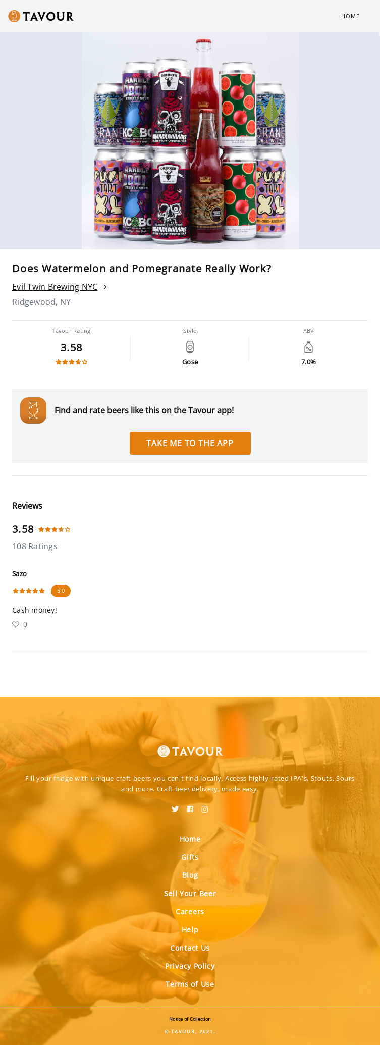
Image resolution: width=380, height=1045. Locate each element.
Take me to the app (189, 443)
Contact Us (190, 948)
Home (350, 16)
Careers (190, 911)
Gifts (190, 857)
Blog (190, 875)
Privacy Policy (190, 966)
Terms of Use (190, 984)
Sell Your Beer (190, 893)
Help (190, 929)
